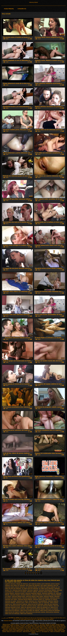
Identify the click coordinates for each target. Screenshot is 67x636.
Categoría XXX (22, 8)
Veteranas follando (33, 2)
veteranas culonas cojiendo (45, 591)
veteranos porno (20, 602)
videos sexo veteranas (26, 613)
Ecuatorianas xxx (42, 630)
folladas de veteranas (22, 584)
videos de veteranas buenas (12, 605)
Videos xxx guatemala (58, 629)
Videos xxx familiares (55, 631)
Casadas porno (5, 625)
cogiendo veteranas (10, 584)
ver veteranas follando (31, 587)
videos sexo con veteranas (12, 613)
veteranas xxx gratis (10, 601)
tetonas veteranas (20, 587)
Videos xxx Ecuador (10, 628)
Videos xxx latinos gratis (40, 625)
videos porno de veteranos (12, 610)
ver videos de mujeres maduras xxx (47, 587)
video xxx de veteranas (31, 602)
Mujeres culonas (15, 624)
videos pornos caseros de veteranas (50, 610)
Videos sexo (59, 628)
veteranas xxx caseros (51, 599)
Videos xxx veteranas (58, 626)
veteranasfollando (42, 601)
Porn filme (59, 618)
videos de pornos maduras (20, 604)
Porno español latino (18, 630)
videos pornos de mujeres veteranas (15, 612)
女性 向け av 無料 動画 (36, 619)
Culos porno (19, 631)
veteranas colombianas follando (47, 590)
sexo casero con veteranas (17, 585)
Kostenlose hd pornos (44, 618)
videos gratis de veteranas (18, 609)
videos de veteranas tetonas (28, 607)
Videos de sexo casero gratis (17, 626)
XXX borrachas (49, 630)
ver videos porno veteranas (46, 588)
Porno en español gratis (37, 626)
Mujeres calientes (20, 628)
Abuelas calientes (60, 624)
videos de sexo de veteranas (35, 604)
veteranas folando (15, 595)
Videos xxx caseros (11, 631)
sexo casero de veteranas (33, 585)
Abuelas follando (30, 625)
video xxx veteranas (43, 602)
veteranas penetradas (43, 598)
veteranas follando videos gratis (34, 596)
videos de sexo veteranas (51, 604)
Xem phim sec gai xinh (33, 618)
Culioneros (22, 625)
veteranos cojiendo (53, 601)
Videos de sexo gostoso (47, 619)
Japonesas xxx (33, 630)
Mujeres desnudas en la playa (53, 625)
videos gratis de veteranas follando (35, 609)
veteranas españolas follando (33, 593)
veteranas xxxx (33, 601)
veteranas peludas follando (29, 598)
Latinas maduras (58, 630)
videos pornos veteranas (52, 612)
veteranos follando (10, 602)
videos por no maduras (52, 609)
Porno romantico (30, 629)
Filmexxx (29, 619)
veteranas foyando (16, 598)
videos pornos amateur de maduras (29, 610)
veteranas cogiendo (32, 590)
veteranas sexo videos (11, 599)
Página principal (9, 8)
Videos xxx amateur (48, 626)
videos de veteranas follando (45, 605)
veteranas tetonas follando (25, 599)
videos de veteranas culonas (28, 605)
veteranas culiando (32, 591)
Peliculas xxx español (50, 624)
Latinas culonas (35, 628)
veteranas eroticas (20, 593)
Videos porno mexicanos (40, 629)
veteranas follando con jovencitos (41, 595)
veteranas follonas (49, 596)
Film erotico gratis (22, 619)
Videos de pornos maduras (29, 631)
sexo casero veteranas (46, 585)
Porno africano (27, 628)
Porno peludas (49, 629)
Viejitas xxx (29, 624)
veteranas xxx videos (22, 601)
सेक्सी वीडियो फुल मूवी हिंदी (13, 618)
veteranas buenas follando (19, 590)
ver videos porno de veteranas (30, 588)
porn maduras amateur (35, 584)
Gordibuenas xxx (21, 629)
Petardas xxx (36, 624)
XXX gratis (42, 624)
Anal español (26, 630)
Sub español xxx (46, 631)
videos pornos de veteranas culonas (35, 612)
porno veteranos (46, 584)
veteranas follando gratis (18, 596)
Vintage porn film (53, 618)
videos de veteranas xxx (43, 607)
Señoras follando (12, 629)
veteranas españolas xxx (48, 593)
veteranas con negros (20, 591)
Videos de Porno (52, 628)
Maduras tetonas (6, 624)
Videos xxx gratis (44, 628)
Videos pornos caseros (7, 630)
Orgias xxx (38, 631)
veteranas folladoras (25, 595)
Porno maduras (22, 624)
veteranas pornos (54, 598)
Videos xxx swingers (15, 625)
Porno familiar (28, 626)
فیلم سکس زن (5, 618)
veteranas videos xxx (38, 599)
